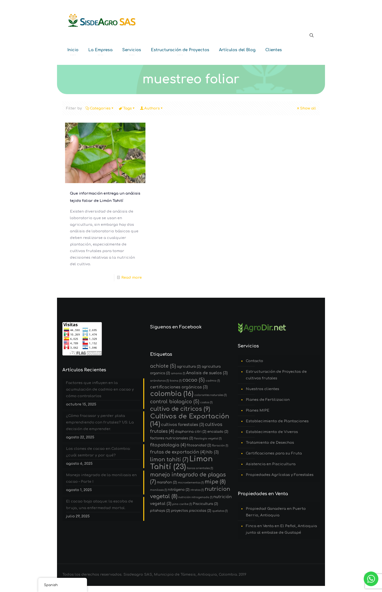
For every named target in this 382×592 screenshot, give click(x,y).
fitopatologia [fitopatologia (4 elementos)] (168, 445)
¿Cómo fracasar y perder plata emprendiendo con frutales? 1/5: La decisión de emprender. (100, 422)
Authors (151, 108)
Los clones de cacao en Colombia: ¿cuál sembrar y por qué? (98, 452)
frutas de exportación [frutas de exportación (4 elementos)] (177, 452)
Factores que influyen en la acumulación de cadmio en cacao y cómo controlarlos (100, 389)
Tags (127, 108)
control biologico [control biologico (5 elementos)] (174, 401)
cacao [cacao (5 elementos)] (193, 380)
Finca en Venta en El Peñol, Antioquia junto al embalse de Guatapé (281, 529)
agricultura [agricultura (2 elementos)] (189, 366)
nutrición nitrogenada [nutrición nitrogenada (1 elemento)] (195, 497)
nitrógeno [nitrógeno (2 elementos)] (179, 490)
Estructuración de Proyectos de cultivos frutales (276, 375)
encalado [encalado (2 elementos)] (217, 432)
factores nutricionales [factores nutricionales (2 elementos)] (171, 438)
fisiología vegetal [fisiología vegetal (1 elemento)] (207, 438)
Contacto (254, 361)
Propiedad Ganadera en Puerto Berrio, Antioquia (276, 512)
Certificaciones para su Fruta (274, 453)
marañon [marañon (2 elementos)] (167, 482)
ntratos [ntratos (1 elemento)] (197, 490)
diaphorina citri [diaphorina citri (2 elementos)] (190, 432)
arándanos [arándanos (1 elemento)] (159, 380)
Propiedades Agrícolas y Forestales (280, 475)
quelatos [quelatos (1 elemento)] (220, 511)
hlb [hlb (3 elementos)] (212, 452)
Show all (306, 108)
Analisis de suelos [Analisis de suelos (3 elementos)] (207, 373)
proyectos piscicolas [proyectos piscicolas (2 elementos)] (191, 511)
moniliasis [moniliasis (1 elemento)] (158, 490)
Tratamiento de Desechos (270, 443)
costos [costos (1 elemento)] (206, 402)
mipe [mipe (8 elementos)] (215, 482)
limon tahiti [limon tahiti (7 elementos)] (169, 460)
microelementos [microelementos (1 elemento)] (191, 482)
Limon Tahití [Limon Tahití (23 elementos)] (181, 463)
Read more (131, 278)
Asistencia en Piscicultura (271, 464)
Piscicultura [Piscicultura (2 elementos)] (205, 504)
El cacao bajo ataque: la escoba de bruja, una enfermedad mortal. (99, 504)
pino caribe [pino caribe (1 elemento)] (182, 504)
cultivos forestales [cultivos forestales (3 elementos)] (182, 425)
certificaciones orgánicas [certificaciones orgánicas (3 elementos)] (179, 387)
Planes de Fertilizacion (268, 400)
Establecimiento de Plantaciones (277, 421)
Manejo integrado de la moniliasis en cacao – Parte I (101, 478)
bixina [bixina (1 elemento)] (175, 380)
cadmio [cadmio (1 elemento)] (213, 380)
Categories (100, 108)
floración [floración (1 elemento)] (220, 445)
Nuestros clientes (262, 389)
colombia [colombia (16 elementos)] (171, 393)
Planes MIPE (257, 410)
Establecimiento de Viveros (272, 432)
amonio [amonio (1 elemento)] (178, 373)
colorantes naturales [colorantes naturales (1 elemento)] (210, 395)
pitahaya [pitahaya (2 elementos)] (160, 511)
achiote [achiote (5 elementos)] (163, 366)
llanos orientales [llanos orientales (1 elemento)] (200, 468)
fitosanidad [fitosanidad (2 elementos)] (199, 445)
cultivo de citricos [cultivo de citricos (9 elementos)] (180, 409)
